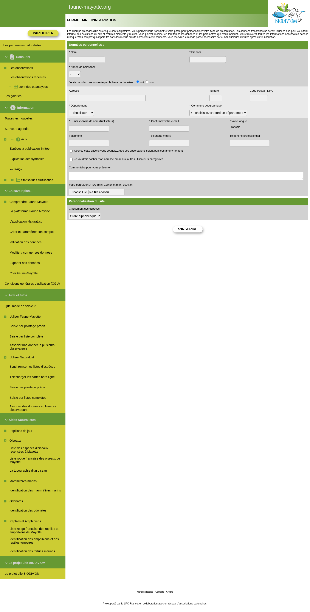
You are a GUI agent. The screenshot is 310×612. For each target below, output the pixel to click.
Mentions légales (145, 592)
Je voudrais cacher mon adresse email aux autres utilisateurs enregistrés (118, 159)
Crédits (169, 592)
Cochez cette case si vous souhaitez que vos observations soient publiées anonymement (128, 150)
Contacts (159, 592)
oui (142, 82)
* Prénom (195, 52)
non (151, 82)
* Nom (73, 52)
